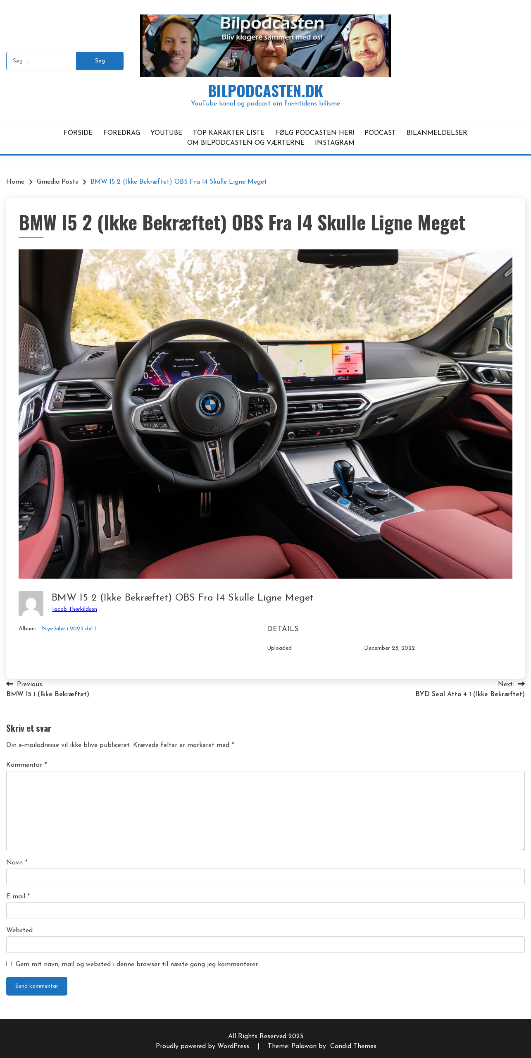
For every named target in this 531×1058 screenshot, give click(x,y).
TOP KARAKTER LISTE (228, 133)
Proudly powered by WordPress (203, 1046)
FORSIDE (78, 133)
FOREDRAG (121, 133)
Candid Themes (353, 1046)
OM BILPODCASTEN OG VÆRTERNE (246, 143)
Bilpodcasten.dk (265, 90)
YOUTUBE (166, 133)
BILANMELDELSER (437, 133)
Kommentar (26, 765)
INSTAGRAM (335, 143)
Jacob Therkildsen (74, 609)
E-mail (18, 896)
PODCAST (380, 133)
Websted (19, 930)
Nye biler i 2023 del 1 (69, 629)
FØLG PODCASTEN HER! (314, 133)
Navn (16, 862)
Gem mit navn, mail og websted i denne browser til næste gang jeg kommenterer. (137, 964)
